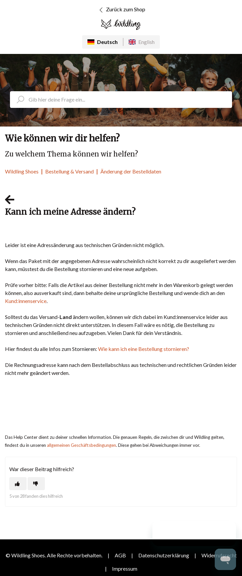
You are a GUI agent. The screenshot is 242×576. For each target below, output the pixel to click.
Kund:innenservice (26, 301)
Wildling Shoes (22, 171)
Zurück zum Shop (121, 10)
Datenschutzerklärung (163, 555)
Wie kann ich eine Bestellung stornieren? (143, 349)
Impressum (124, 568)
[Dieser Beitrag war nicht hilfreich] (36, 483)
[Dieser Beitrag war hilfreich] (18, 483)
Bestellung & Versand (69, 171)
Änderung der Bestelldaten (130, 171)
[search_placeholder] (121, 99)
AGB (120, 555)
